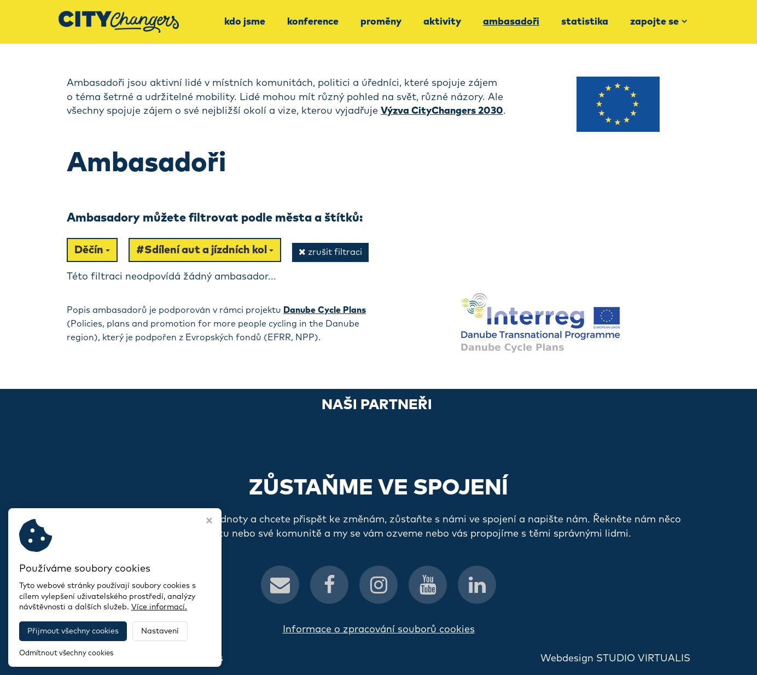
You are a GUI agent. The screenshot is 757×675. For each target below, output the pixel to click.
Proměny (380, 22)
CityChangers (190, 659)
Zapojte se (659, 22)
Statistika (584, 22)
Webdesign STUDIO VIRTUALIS (615, 659)
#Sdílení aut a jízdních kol (204, 250)
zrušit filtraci (330, 252)
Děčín (92, 250)
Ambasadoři (511, 22)
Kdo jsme (244, 22)
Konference (313, 22)
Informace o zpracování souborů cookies (379, 630)
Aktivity (442, 22)
